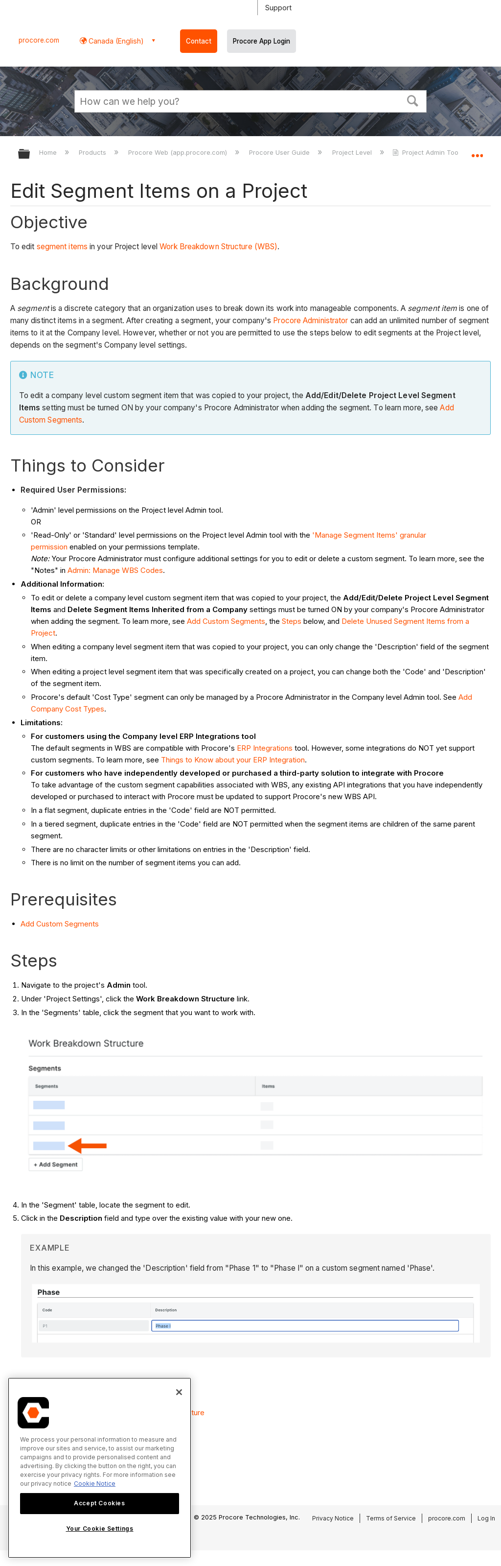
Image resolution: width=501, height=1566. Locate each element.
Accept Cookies (99, 1503)
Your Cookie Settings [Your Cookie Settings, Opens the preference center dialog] (100, 1528)
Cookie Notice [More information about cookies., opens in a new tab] (94, 1483)
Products (93, 152)
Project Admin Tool (427, 152)
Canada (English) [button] (115, 41)
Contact (198, 41)
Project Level (353, 152)
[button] (413, 100)
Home (49, 152)
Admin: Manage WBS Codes (115, 570)
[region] (99, 1467)
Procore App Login (261, 41)
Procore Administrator (310, 320)
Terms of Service (391, 1518)
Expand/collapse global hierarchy (30, 154)
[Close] (179, 1392)
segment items (62, 246)
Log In (486, 1518)
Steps (291, 621)
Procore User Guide (280, 152)
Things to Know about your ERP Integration (233, 759)
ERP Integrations (265, 748)
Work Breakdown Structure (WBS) (218, 246)
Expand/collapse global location (477, 151)
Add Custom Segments (226, 621)
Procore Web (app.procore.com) (178, 152)
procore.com (39, 40)
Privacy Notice (333, 1518)
